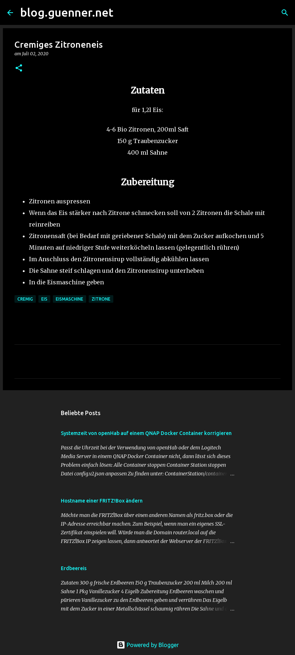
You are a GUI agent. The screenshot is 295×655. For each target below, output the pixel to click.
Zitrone (101, 299)
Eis (44, 299)
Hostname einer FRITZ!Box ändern (102, 501)
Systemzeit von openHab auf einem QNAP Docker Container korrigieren (146, 433)
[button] (18, 68)
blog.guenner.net (66, 12)
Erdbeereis (74, 568)
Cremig (25, 299)
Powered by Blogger (148, 645)
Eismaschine (69, 299)
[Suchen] (123, 12)
